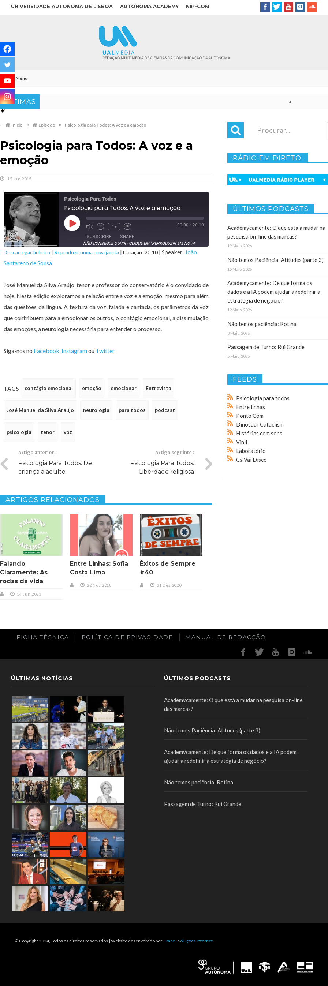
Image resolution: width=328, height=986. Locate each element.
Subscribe (99, 236)
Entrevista (158, 388)
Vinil (241, 442)
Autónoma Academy (149, 6)
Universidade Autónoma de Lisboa (62, 6)
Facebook (46, 350)
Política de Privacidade (127, 637)
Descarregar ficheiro (27, 252)
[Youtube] (7, 81)
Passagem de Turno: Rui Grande (266, 347)
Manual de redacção (225, 637)
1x (114, 227)
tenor (48, 432)
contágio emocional (49, 388)
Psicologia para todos (263, 398)
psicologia (19, 432)
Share (127, 236)
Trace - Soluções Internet (188, 941)
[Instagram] (7, 96)
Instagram (74, 350)
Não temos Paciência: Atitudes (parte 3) (275, 259)
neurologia (96, 410)
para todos (132, 410)
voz (68, 432)
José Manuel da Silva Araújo (40, 410)
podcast (165, 410)
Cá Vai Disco (251, 459)
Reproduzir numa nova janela (86, 252)
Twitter (105, 350)
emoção (91, 388)
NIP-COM (197, 6)
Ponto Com (250, 415)
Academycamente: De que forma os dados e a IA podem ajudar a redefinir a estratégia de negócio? (273, 292)
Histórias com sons (259, 433)
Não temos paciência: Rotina (262, 323)
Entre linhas (250, 407)
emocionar (124, 388)
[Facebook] (7, 49)
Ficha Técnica (42, 637)
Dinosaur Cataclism (260, 424)
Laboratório (251, 450)
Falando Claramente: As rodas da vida (24, 572)
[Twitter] (7, 64)
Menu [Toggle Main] (17, 78)
